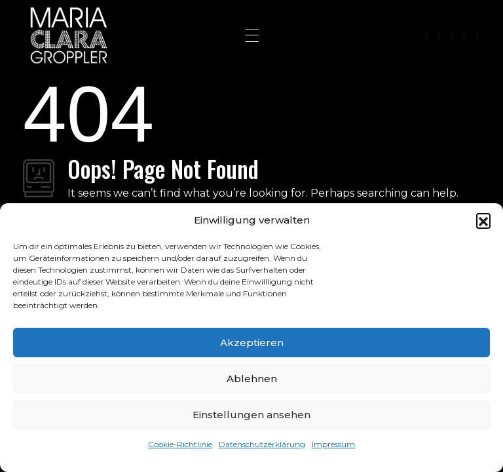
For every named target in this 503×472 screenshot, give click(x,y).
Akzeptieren (252, 342)
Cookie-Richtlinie (180, 444)
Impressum (333, 444)
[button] (483, 220)
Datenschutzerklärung (262, 444)
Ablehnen (252, 378)
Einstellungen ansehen (251, 414)
